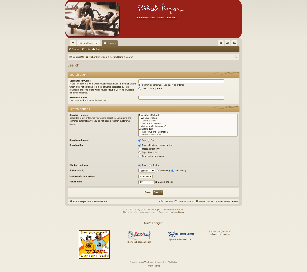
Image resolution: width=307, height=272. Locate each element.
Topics (154, 165)
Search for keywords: (80, 81)
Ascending (163, 170)
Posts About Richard (188, 115)
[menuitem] (214, 43)
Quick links (74, 44)
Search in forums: (79, 115)
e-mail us (226, 234)
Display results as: (79, 165)
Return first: (76, 181)
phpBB (143, 262)
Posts (143, 165)
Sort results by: (77, 170)
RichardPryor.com (88, 43)
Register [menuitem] (235, 44)
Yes (142, 140)
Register (100, 49)
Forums (111, 43)
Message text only (149, 149)
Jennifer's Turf (188, 129)
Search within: (77, 145)
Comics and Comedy (188, 123)
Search (75, 49)
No (150, 140)
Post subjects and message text (155, 145)
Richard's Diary (188, 120)
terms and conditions (174, 212)
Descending (178, 170)
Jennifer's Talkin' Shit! (188, 134)
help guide (214, 234)
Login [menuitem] (228, 44)
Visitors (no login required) (188, 126)
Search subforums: (79, 140)
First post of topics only (151, 156)
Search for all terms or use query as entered (161, 85)
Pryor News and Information (188, 132)
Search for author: (79, 97)
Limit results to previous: (82, 176)
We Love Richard (188, 118)
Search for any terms (150, 88)
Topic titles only (147, 152)
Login (87, 49)
